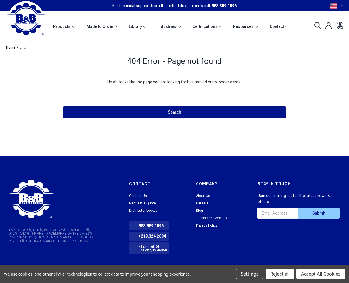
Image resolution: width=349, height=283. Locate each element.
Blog (199, 211)
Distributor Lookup (143, 211)
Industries (169, 26)
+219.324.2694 (152, 236)
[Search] (316, 25)
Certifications (207, 26)
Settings (249, 274)
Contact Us (138, 196)
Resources (245, 26)
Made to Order (102, 26)
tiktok (272, 232)
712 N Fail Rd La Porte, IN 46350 (153, 248)
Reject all (280, 274)
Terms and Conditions (213, 218)
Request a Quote (142, 203)
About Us (203, 196)
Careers (202, 203)
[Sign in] (327, 25)
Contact (279, 26)
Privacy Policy (207, 225)
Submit (318, 213)
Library (137, 26)
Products (64, 26)
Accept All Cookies (320, 274)
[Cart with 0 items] (338, 25)
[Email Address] (277, 213)
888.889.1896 (224, 5)
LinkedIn (262, 232)
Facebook (282, 232)
